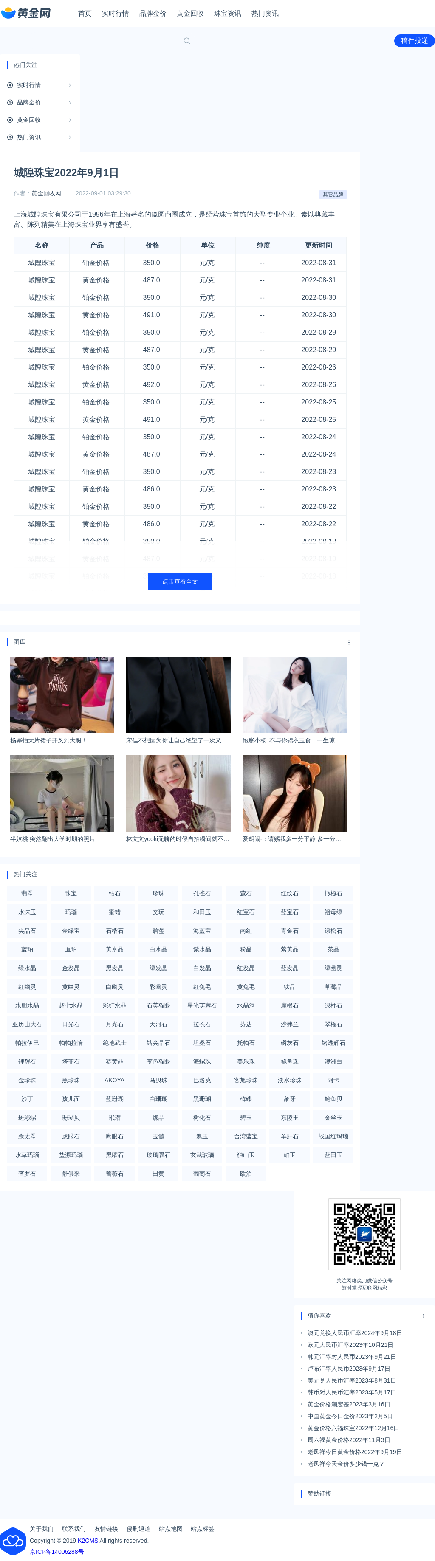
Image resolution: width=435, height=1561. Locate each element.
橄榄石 (333, 893)
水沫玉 (27, 912)
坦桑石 (202, 1042)
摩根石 (290, 1005)
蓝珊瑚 (115, 1098)
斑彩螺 (27, 1117)
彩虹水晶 (115, 1005)
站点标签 (203, 1528)
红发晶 (246, 968)
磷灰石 (290, 1042)
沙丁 (27, 1098)
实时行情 (115, 13)
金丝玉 (333, 1117)
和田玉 (202, 912)
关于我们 (42, 1528)
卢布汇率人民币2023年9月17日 (349, 1368)
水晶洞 (246, 1005)
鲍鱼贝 (333, 1098)
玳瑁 (115, 1117)
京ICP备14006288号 (57, 1551)
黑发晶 (115, 968)
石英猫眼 (158, 1005)
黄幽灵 (71, 986)
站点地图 (171, 1528)
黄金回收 (190, 13)
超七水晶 (71, 1005)
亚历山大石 (27, 1024)
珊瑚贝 (71, 1117)
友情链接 (106, 1528)
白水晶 (158, 949)
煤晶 (158, 1117)
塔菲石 (71, 1061)
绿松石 (333, 930)
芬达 (246, 1024)
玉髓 (158, 1136)
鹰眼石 (115, 1136)
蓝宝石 (290, 912)
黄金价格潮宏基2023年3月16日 (349, 1404)
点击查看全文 (180, 581)
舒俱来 (71, 1173)
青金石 (290, 930)
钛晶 (290, 986)
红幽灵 (27, 986)
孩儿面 (71, 1098)
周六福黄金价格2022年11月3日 (349, 1440)
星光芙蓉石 (202, 1005)
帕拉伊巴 (27, 1042)
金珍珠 (27, 1080)
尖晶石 (27, 930)
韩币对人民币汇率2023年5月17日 (352, 1392)
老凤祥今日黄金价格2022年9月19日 (355, 1451)
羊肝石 (290, 1136)
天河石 (158, 1024)
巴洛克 (202, 1080)
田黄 (158, 1173)
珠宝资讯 (227, 13)
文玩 (158, 912)
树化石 (202, 1117)
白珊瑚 (158, 1098)
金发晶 (71, 968)
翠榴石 (333, 1024)
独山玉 (246, 1155)
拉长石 (202, 1024)
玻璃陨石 (158, 1155)
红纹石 (290, 893)
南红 (246, 930)
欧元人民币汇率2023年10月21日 (350, 1344)
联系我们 (74, 1528)
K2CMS (88, 1540)
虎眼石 (71, 1136)
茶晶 (333, 949)
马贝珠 (158, 1080)
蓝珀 (27, 949)
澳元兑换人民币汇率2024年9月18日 (355, 1333)
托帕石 (246, 1042)
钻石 (115, 893)
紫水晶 (202, 949)
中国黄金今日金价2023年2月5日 (350, 1416)
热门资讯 (265, 13)
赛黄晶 (115, 1061)
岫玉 (290, 1155)
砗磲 (246, 1098)
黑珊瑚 (202, 1098)
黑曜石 (115, 1155)
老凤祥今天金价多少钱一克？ (346, 1463)
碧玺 (158, 930)
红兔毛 (202, 986)
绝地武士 (115, 1042)
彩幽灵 (158, 986)
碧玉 (246, 1117)
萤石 (246, 893)
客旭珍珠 (246, 1080)
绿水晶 (27, 968)
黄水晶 (115, 949)
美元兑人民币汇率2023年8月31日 (352, 1380)
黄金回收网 (46, 193)
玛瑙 (71, 912)
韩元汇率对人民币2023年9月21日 (352, 1356)
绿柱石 (333, 1005)
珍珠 (158, 893)
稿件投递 (414, 40)
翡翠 (27, 893)
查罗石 (27, 1173)
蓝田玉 (333, 1155)
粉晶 (246, 949)
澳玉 (202, 1136)
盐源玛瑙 (71, 1155)
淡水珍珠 (290, 1080)
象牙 (290, 1098)
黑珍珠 (71, 1080)
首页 (85, 13)
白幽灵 (115, 986)
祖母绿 (333, 912)
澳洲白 (333, 1061)
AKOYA (114, 1080)
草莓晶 (333, 986)
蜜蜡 (115, 912)
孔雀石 (202, 893)
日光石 (71, 1024)
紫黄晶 (290, 949)
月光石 (115, 1024)
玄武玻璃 (202, 1155)
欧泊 (246, 1173)
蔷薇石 (115, 1173)
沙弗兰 (290, 1024)
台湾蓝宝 (246, 1136)
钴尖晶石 (158, 1042)
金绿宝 (71, 930)
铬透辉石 (333, 1042)
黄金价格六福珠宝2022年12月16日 (353, 1428)
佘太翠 (27, 1136)
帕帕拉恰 (71, 1042)
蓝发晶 (290, 968)
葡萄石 (202, 1173)
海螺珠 (202, 1061)
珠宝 (71, 893)
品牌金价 (153, 13)
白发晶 (202, 968)
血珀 (71, 949)
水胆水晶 (27, 1005)
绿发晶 (158, 968)
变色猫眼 (158, 1061)
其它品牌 (333, 195)
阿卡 (333, 1080)
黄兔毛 (246, 986)
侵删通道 (138, 1528)
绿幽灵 (333, 968)
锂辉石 (27, 1061)
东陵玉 (290, 1117)
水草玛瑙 (27, 1155)
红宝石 (246, 912)
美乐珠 (246, 1061)
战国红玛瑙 (333, 1136)
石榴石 (115, 930)
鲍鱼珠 (290, 1061)
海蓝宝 (202, 930)
